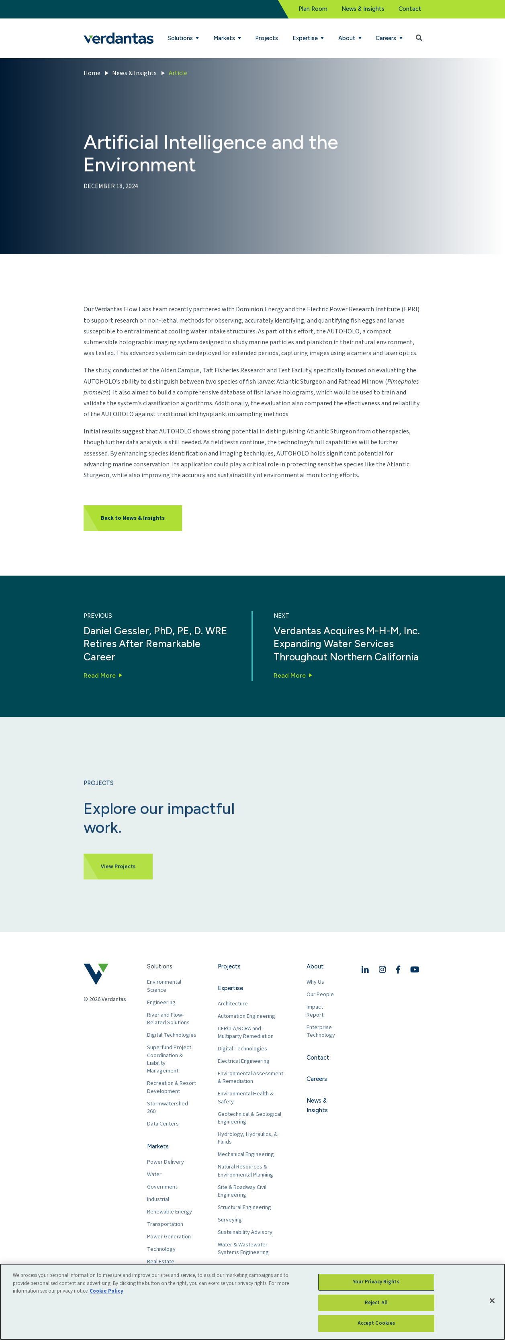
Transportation (165, 1224)
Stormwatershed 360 (167, 1107)
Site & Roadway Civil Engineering (242, 1191)
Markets (158, 1146)
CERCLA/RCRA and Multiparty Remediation (246, 1032)
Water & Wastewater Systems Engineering (243, 1248)
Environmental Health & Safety (246, 1097)
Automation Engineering (246, 1016)
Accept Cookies (376, 1323)
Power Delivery (165, 1162)
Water (154, 1174)
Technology (161, 1249)
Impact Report (315, 1011)
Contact (410, 8)
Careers (317, 1079)
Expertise (230, 988)
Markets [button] (225, 38)
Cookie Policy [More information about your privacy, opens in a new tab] (106, 1291)
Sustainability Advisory (245, 1232)
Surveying (230, 1220)
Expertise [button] (305, 38)
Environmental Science (164, 986)
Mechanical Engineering (246, 1154)
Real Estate (160, 1261)
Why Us (315, 982)
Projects (266, 38)
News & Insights (362, 8)
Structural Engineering (244, 1207)
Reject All (376, 1302)
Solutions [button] (181, 38)
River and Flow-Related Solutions (168, 1019)
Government (162, 1187)
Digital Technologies (171, 1035)
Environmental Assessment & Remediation (250, 1077)
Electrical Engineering (244, 1061)
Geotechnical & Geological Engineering (249, 1118)
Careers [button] (387, 38)
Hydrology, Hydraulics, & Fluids (248, 1138)
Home (92, 73)
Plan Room (313, 8)
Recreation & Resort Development (171, 1087)
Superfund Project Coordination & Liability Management (169, 1059)
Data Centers (163, 1124)
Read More (100, 675)
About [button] (347, 38)
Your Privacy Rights (376, 1281)
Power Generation (169, 1236)
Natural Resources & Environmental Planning (245, 1171)
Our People (320, 994)
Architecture (233, 1003)
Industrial (158, 1199)
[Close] (492, 1300)
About (315, 966)
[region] (252, 1302)
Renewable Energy (169, 1211)
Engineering (161, 1002)
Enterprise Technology (321, 1031)
